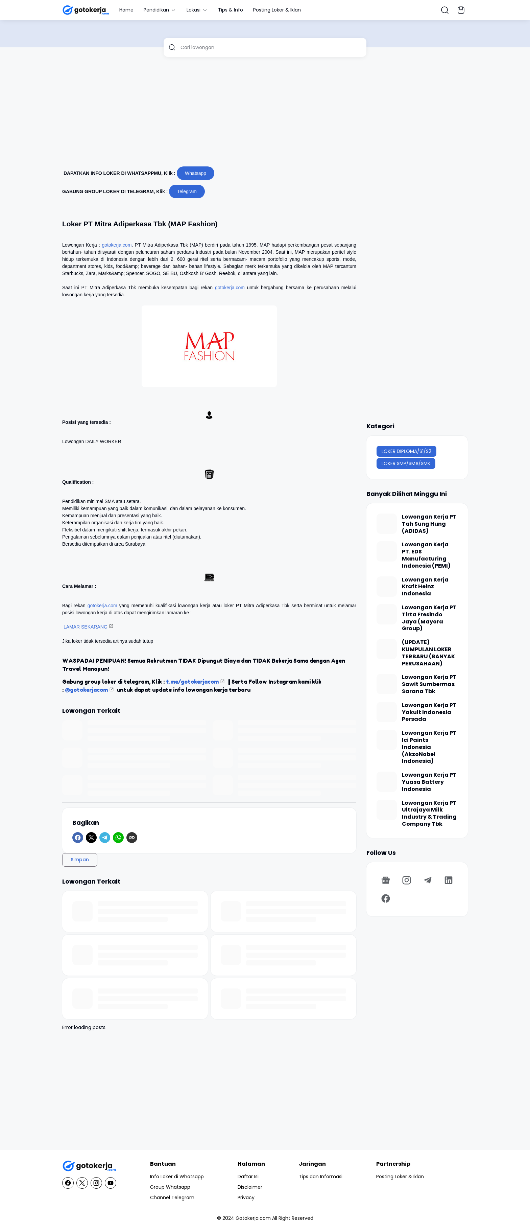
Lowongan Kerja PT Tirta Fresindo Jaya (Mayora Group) (429, 618)
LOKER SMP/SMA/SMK (406, 463)
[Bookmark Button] (461, 10)
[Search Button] (445, 10)
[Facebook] (77, 837)
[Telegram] (104, 837)
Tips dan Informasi (320, 1176)
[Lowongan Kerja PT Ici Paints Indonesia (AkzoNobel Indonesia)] (387, 740)
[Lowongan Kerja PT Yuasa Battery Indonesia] (387, 782)
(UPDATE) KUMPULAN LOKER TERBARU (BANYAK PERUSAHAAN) (428, 653)
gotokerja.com (116, 245)
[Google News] (386, 880)
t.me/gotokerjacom (192, 681)
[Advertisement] (265, 114)
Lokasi (197, 9)
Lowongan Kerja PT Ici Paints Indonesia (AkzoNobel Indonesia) (429, 747)
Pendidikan (160, 9)
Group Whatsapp (170, 1187)
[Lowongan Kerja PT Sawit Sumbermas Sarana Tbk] (387, 684)
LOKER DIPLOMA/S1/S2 (406, 451)
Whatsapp (195, 173)
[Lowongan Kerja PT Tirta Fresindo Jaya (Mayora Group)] (387, 614)
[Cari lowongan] (270, 47)
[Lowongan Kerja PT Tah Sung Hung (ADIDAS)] (387, 524)
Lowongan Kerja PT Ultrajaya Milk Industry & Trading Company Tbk (429, 814)
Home (126, 9)
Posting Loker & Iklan (277, 9)
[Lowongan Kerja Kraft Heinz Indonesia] (387, 586)
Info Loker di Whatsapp (177, 1176)
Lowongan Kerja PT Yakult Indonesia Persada (429, 712)
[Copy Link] (131, 837)
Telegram (187, 191)
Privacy (246, 1197)
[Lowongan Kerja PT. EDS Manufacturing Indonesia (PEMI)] (387, 551)
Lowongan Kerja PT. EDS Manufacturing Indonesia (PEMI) (426, 555)
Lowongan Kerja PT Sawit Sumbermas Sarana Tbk (429, 684)
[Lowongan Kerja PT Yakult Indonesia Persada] (387, 712)
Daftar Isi (248, 1176)
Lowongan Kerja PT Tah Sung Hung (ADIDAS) (429, 524)
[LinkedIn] (448, 880)
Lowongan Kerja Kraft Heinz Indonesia (425, 586)
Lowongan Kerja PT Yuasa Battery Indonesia (429, 782)
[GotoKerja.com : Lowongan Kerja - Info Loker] (89, 1166)
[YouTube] (110, 1183)
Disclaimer (250, 1187)
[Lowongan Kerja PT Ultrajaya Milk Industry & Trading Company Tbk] (387, 810)
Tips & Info (230, 9)
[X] (91, 837)
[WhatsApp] (118, 837)
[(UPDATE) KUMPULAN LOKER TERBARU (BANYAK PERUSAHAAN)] (387, 649)
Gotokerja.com (253, 1218)
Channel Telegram (172, 1197)
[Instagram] (406, 880)
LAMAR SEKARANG (85, 627)
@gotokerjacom (86, 689)
